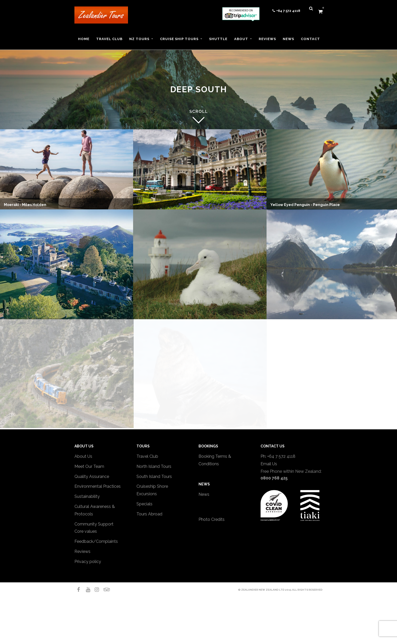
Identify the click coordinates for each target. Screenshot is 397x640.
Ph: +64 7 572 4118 (278, 456)
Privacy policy (87, 561)
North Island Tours (153, 466)
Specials (144, 503)
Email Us (269, 463)
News (203, 494)
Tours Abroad (149, 514)
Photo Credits (211, 519)
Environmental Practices (97, 486)
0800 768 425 (274, 478)
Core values (85, 531)
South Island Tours (154, 476)
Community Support (93, 524)
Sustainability (87, 496)
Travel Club (147, 456)
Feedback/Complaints (96, 541)
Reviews (82, 551)
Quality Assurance (91, 476)
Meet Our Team (89, 466)
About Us (83, 456)
